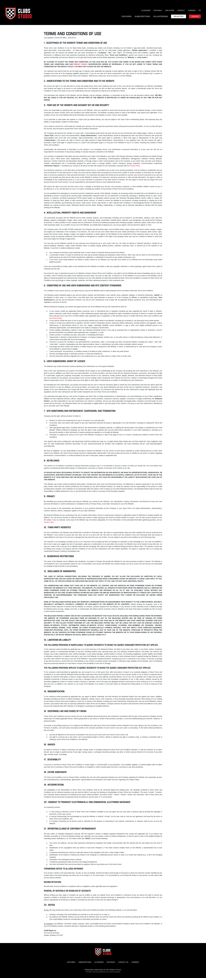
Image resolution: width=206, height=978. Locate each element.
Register (178, 16)
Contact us (123, 962)
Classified (145, 10)
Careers (192, 10)
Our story (169, 10)
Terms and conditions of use (97, 970)
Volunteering (160, 16)
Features (127, 16)
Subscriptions (142, 16)
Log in (195, 16)
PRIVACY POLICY (80, 64)
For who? (157, 10)
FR (200, 10)
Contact (181, 10)
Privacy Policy (135, 166)
